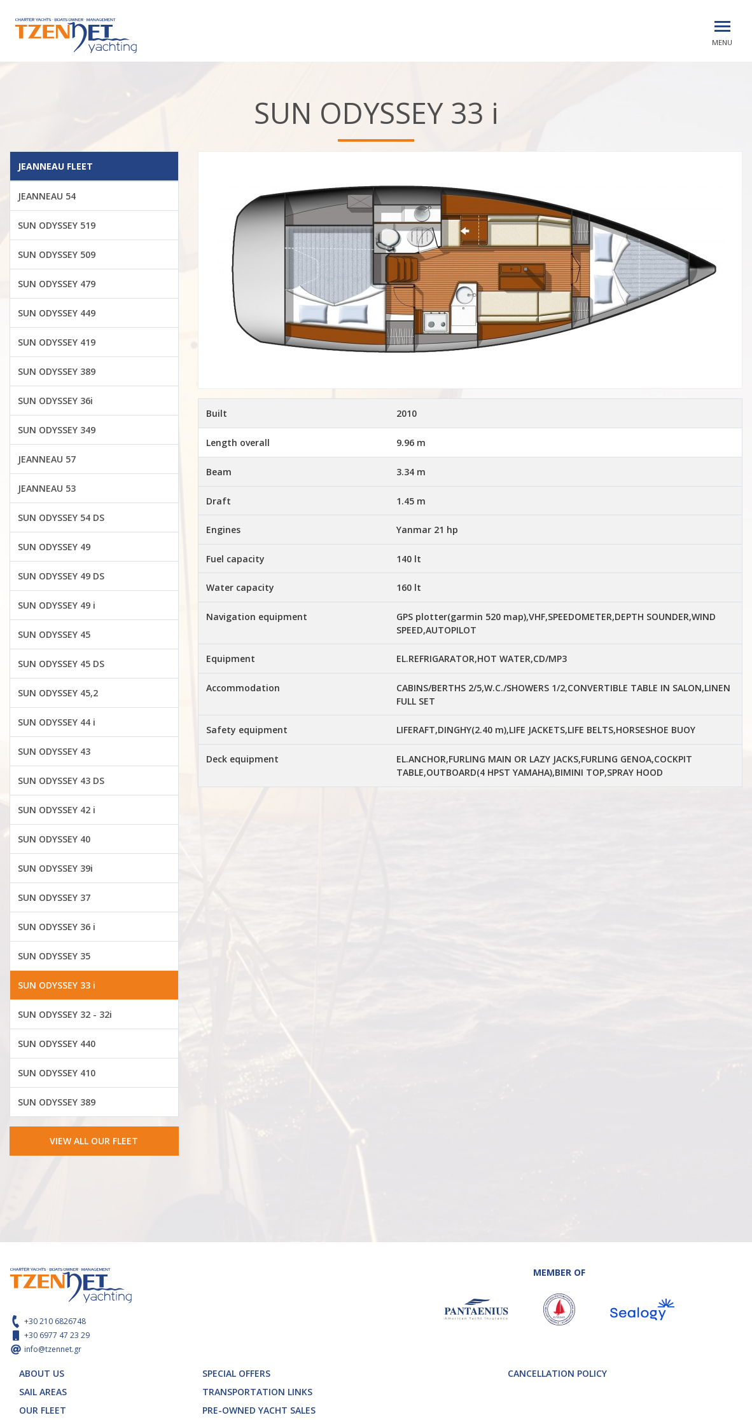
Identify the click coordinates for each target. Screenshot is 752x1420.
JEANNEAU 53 (47, 488)
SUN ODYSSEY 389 (56, 371)
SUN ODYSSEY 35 (54, 956)
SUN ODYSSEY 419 (56, 342)
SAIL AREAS (43, 1392)
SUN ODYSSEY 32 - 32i (65, 1014)
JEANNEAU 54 (47, 196)
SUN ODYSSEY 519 (56, 225)
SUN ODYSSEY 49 (54, 547)
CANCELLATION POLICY (557, 1373)
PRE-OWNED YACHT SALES (259, 1410)
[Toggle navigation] (722, 26)
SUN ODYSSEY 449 (56, 313)
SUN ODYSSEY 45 (54, 634)
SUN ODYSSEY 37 (54, 897)
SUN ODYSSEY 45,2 (58, 693)
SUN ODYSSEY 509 (56, 254)
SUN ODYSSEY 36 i (56, 927)
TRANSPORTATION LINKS (257, 1392)
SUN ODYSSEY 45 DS (61, 664)
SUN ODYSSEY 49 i (56, 605)
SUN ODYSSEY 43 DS (61, 780)
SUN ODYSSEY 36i (55, 401)
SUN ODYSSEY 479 (56, 284)
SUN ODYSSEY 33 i (56, 985)
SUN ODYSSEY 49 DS (61, 576)
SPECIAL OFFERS (236, 1373)
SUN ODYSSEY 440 (56, 1044)
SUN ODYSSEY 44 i (56, 722)
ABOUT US (41, 1373)
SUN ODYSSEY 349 (56, 430)
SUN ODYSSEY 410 (56, 1073)
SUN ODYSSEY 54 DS (61, 517)
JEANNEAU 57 (47, 459)
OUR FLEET (42, 1410)
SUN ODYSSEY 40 (54, 839)
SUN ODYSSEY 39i (55, 868)
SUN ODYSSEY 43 (54, 751)
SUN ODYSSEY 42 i (56, 810)
